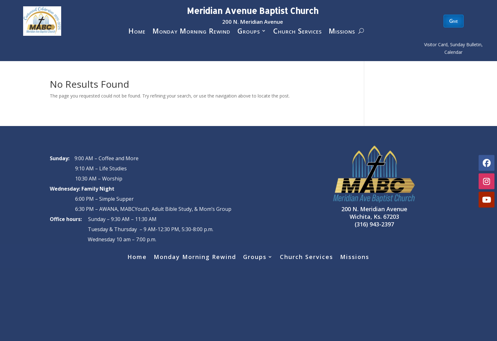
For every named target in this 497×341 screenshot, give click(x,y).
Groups (248, 31)
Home (136, 31)
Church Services (297, 31)
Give (453, 20)
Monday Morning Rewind (191, 31)
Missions (342, 31)
